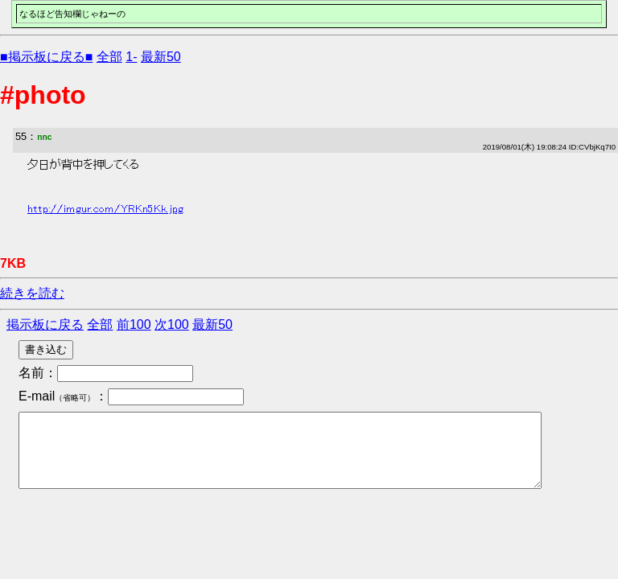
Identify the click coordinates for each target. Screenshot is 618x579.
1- (131, 57)
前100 (134, 324)
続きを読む (32, 293)
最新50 (161, 57)
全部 (109, 57)
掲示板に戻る (45, 324)
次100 (171, 324)
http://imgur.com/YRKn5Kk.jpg (105, 209)
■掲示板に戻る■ (46, 57)
